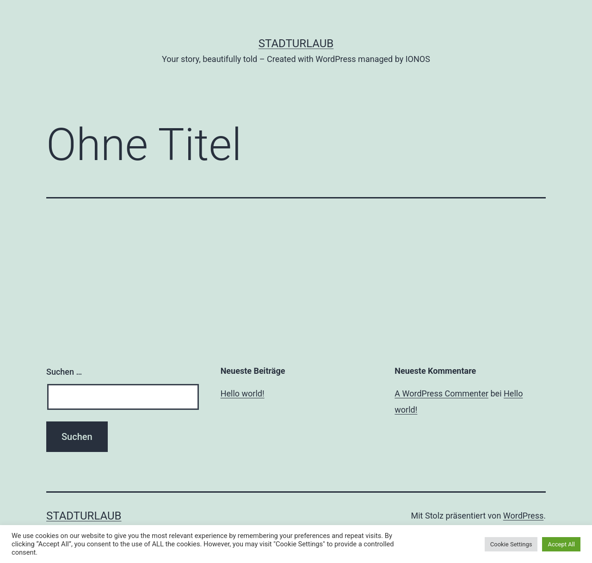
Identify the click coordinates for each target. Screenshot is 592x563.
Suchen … (64, 372)
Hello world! (243, 393)
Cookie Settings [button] (511, 544)
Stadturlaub (296, 43)
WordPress (523, 515)
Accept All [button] (561, 544)
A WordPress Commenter (441, 393)
